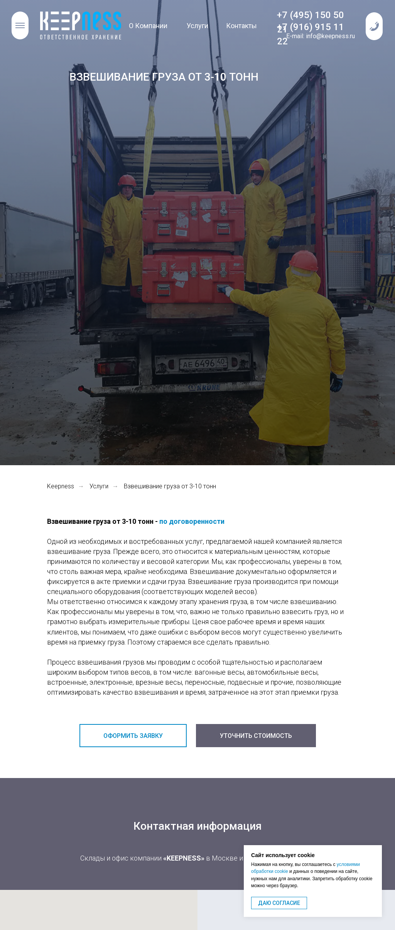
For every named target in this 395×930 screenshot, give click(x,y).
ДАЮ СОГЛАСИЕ (279, 903)
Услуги (197, 26)
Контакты (241, 26)
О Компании (148, 26)
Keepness (60, 486)
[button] (374, 26)
